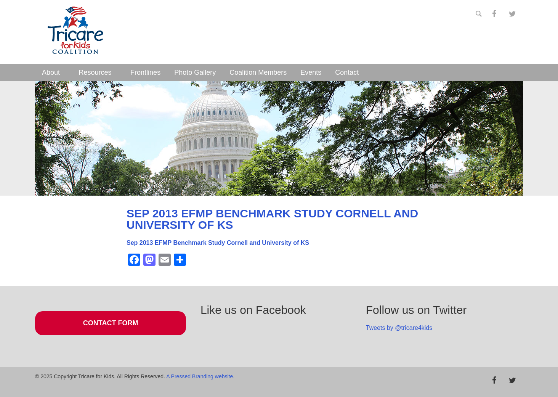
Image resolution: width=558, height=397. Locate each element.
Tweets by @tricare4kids (399, 328)
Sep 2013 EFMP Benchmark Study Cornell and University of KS (218, 242)
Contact (347, 72)
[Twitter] (512, 14)
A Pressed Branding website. (200, 376)
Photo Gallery (195, 72)
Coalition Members (258, 72)
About (51, 72)
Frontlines (145, 72)
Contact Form (110, 323)
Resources (95, 72)
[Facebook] (494, 14)
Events (310, 72)
